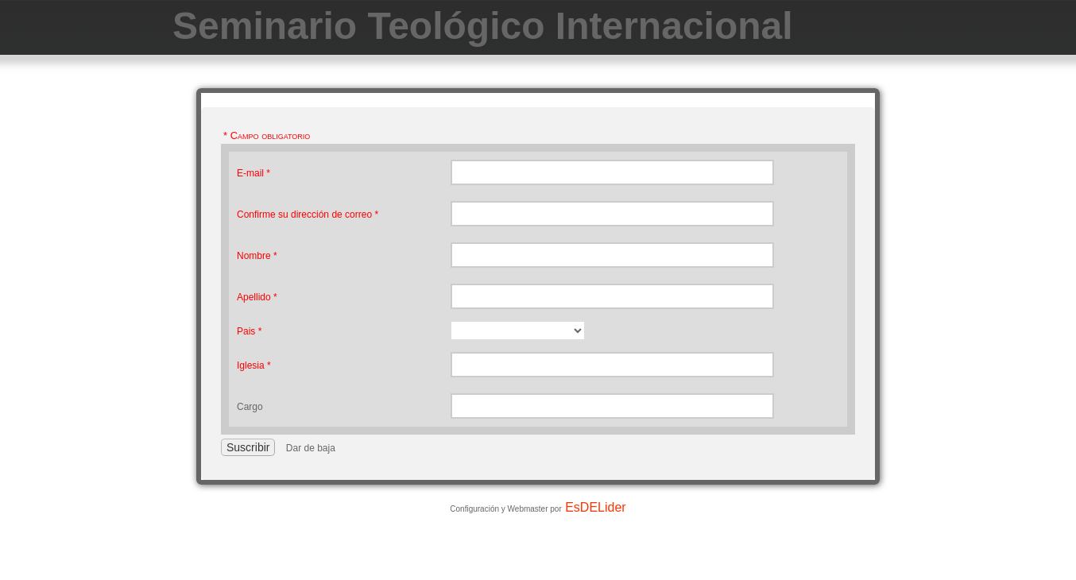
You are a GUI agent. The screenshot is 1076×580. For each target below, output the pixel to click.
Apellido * (257, 297)
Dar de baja (310, 448)
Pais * (249, 331)
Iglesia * (254, 365)
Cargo (250, 406)
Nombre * (257, 255)
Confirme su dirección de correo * (307, 214)
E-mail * (253, 173)
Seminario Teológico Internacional (482, 26)
